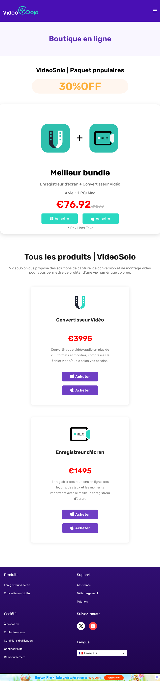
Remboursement (14, 657)
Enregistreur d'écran (80, 452)
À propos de (11, 624)
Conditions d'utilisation (18, 640)
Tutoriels (82, 601)
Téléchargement (87, 593)
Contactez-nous (14, 632)
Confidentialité (13, 649)
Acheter (59, 218)
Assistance (84, 585)
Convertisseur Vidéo (80, 320)
